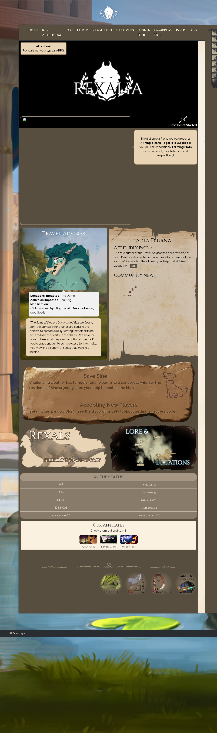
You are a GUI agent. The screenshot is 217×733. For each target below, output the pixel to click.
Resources (102, 30)
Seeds (41, 288)
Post (180, 30)
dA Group (14, 609)
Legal (22, 609)
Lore (69, 30)
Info (192, 30)
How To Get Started (183, 121)
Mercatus (125, 30)
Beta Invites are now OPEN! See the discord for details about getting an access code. (102, 387)
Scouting (65, 275)
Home (33, 30)
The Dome (68, 271)
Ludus (83, 30)
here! (133, 242)
